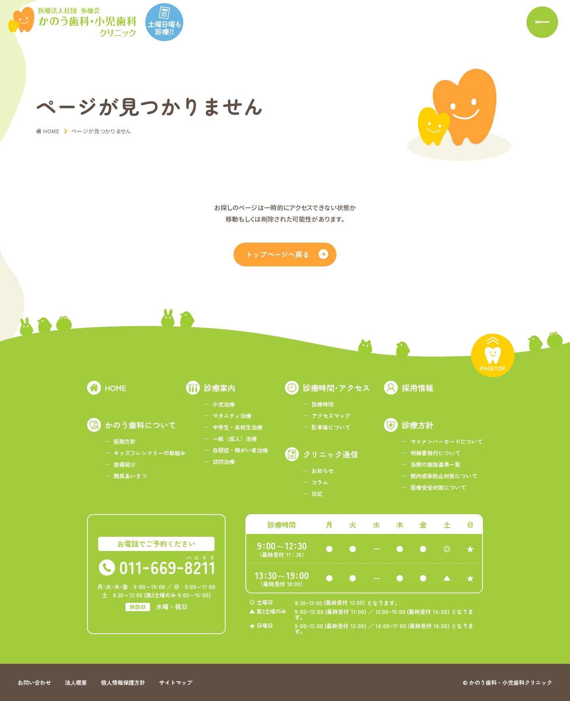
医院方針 (125, 441)
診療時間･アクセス (336, 387)
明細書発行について (435, 453)
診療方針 (417, 425)
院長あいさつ (130, 476)
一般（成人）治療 (235, 438)
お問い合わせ (34, 682)
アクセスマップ (331, 415)
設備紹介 (125, 464)
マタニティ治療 (232, 415)
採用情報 (417, 387)
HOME (115, 387)
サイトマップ (175, 682)
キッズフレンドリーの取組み (150, 453)
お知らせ (323, 470)
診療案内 (220, 387)
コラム (320, 482)
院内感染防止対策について (443, 476)
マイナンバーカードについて (446, 441)
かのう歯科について (140, 425)
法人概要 (76, 682)
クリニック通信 (330, 454)
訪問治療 (224, 461)
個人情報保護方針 (123, 682)
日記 (317, 493)
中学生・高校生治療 (237, 427)
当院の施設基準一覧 (435, 464)
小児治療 (224, 404)
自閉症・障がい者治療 (240, 450)
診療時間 (323, 404)
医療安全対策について (438, 487)
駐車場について (331, 427)
